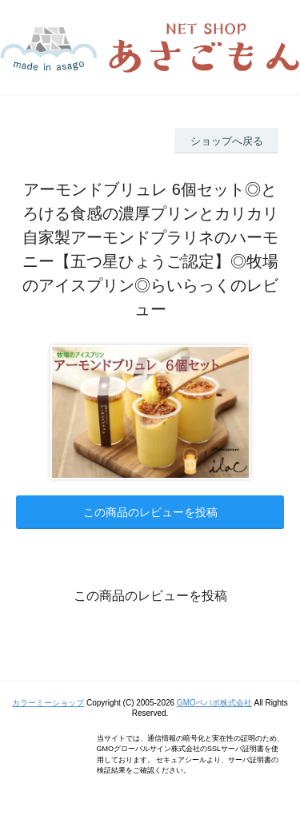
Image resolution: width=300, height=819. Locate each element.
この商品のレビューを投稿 (150, 512)
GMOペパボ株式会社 (214, 702)
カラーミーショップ (48, 702)
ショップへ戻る (226, 141)
